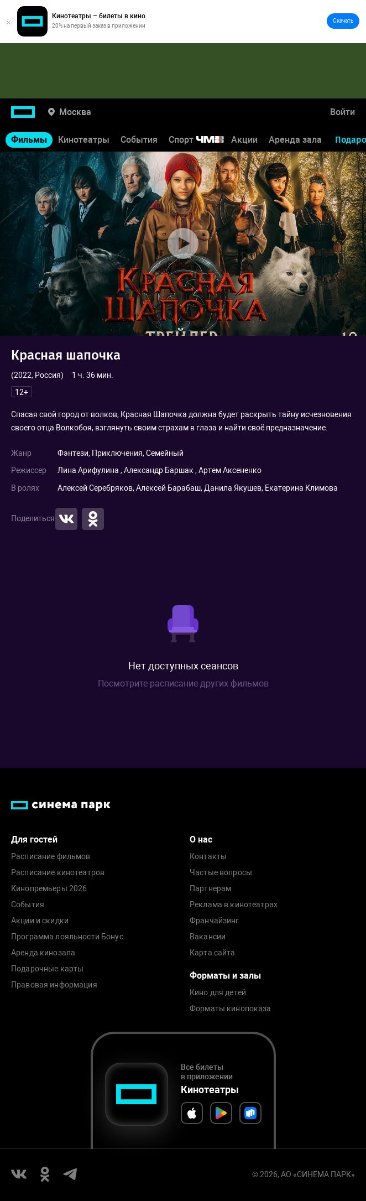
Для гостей (34, 839)
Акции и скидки (40, 921)
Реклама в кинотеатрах (234, 905)
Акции (244, 139)
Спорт (203, 139)
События (139, 139)
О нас (201, 839)
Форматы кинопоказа (230, 1009)
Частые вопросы (221, 873)
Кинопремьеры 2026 (49, 889)
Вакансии (208, 937)
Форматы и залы (225, 975)
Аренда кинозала (43, 953)
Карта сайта (213, 953)
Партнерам (210, 889)
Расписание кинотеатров (57, 873)
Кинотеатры (83, 139)
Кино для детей (218, 993)
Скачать (343, 21)
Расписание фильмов (51, 856)
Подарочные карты (47, 969)
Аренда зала (295, 139)
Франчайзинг (214, 921)
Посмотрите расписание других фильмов (183, 683)
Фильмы (29, 139)
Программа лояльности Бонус (67, 937)
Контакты (208, 856)
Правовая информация (54, 985)
